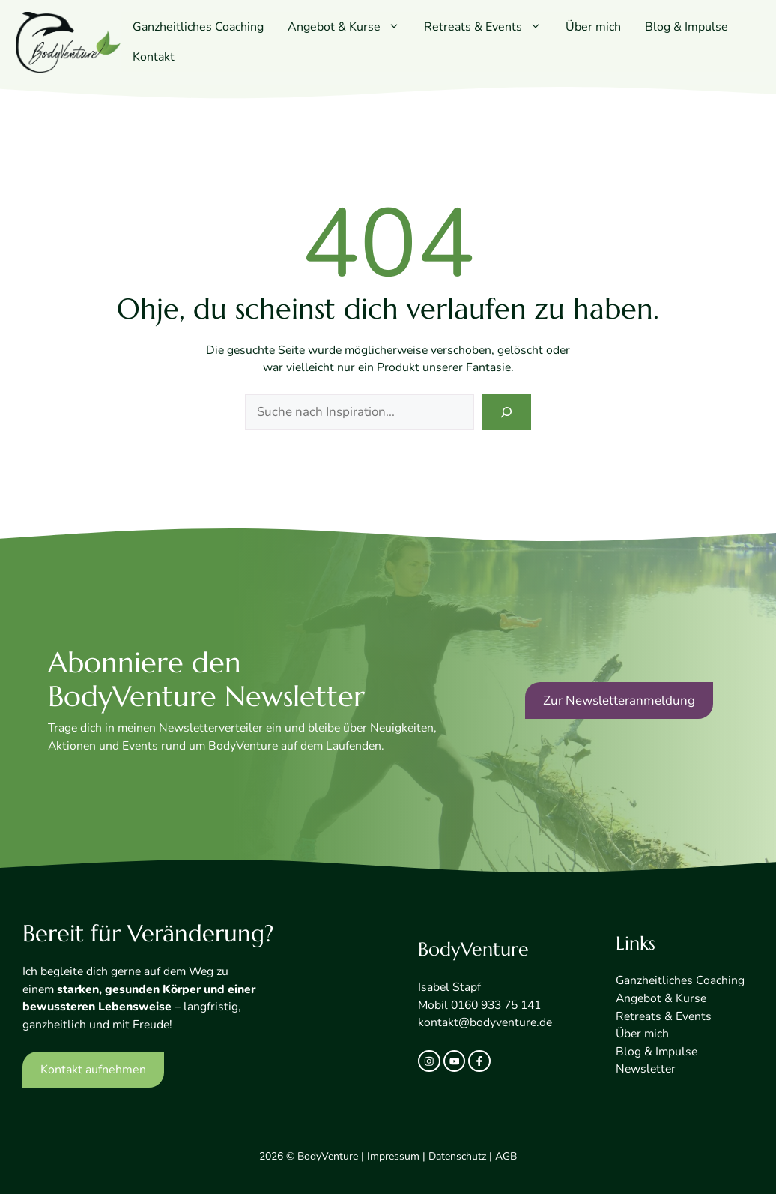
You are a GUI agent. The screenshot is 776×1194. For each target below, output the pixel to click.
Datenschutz (457, 1156)
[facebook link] (479, 1061)
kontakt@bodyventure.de (485, 1022)
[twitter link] (454, 1061)
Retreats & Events (489, 27)
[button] (396, 27)
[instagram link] (429, 1061)
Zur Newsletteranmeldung (619, 700)
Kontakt (154, 57)
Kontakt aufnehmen (93, 1069)
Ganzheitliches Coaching (198, 27)
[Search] (506, 412)
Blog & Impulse (686, 27)
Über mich (593, 27)
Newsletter (646, 1069)
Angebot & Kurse (350, 27)
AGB (506, 1156)
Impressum (393, 1156)
